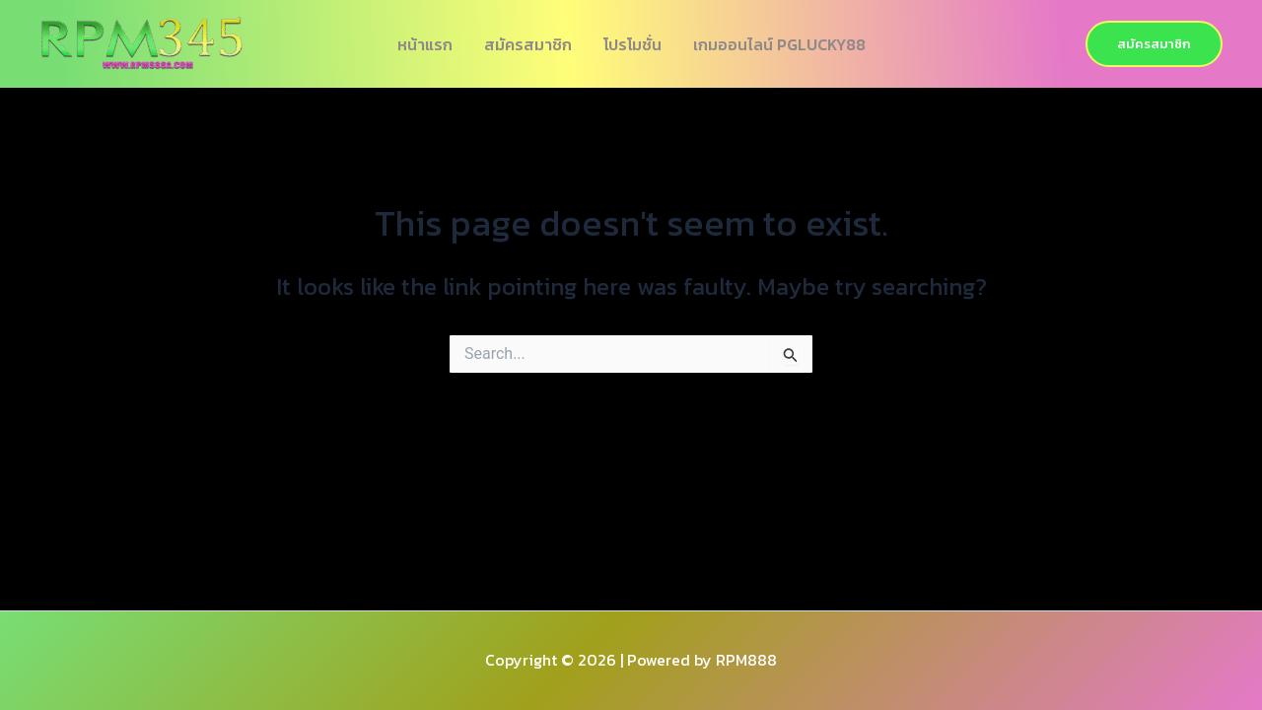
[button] (1154, 44)
